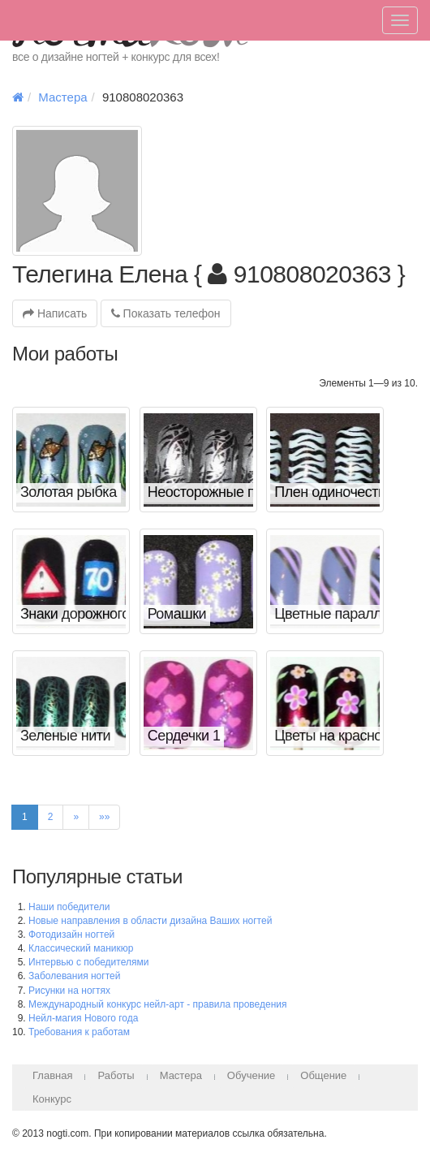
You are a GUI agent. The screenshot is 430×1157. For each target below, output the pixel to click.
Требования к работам (79, 1032)
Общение (323, 1075)
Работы (115, 1075)
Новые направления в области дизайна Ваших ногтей (150, 920)
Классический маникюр (80, 948)
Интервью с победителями (88, 962)
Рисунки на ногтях (69, 990)
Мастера (62, 97)
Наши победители (69, 907)
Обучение (251, 1075)
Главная (52, 1075)
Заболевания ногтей (74, 976)
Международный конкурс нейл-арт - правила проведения (157, 1004)
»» (104, 816)
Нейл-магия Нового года (83, 1018)
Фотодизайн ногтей (71, 934)
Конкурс (51, 1099)
